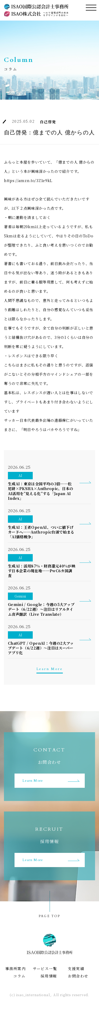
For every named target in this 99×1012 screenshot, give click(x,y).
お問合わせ (78, 976)
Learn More (49, 668)
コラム (19, 976)
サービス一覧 (45, 968)
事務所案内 (15, 968)
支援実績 (76, 968)
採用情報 (49, 976)
